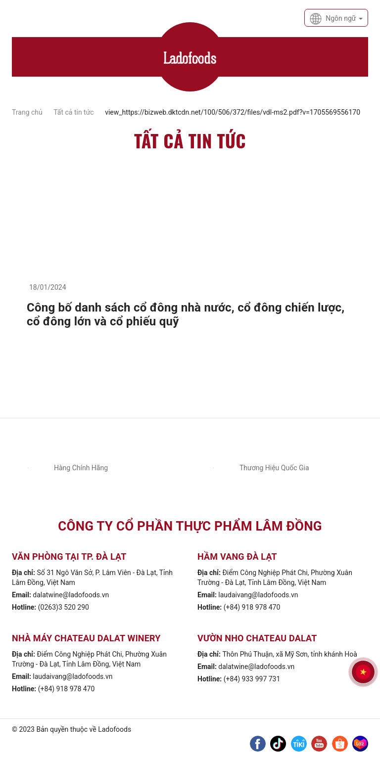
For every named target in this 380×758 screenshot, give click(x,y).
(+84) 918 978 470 (252, 607)
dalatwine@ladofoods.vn (71, 595)
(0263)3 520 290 (63, 607)
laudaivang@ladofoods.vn (258, 595)
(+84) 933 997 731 (252, 679)
